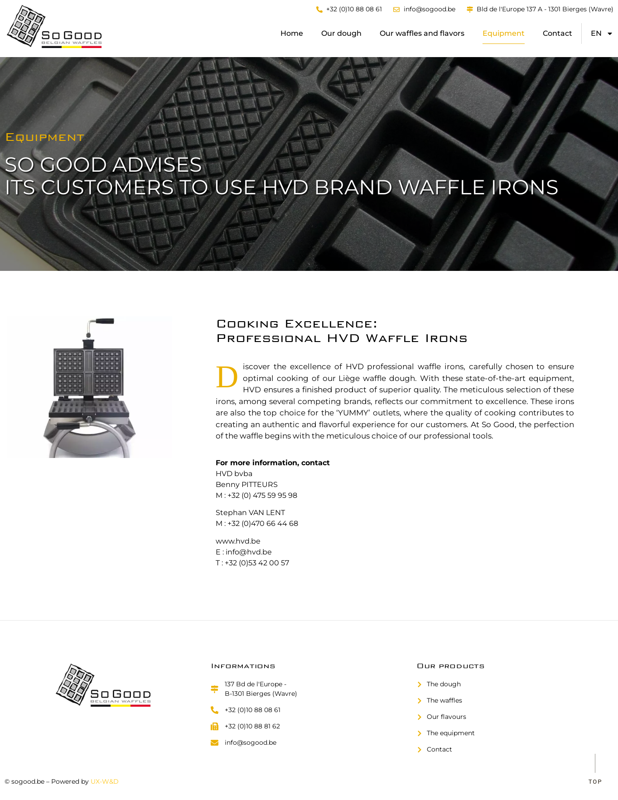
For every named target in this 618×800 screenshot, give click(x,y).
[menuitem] (602, 33)
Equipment (504, 33)
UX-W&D (105, 781)
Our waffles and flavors (422, 33)
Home (291, 33)
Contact (557, 33)
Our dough (341, 33)
